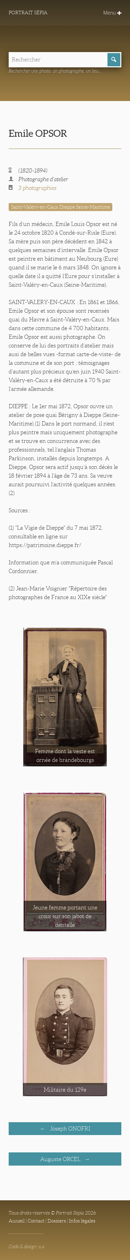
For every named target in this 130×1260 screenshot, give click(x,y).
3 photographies (37, 188)
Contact (36, 1221)
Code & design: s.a (26, 1246)
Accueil (17, 1221)
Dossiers (56, 1221)
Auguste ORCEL (61, 1159)
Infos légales (82, 1221)
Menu (112, 12)
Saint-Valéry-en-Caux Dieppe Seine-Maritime (60, 207)
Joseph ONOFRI (69, 1129)
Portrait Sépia (28, 12)
